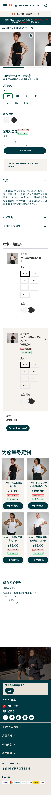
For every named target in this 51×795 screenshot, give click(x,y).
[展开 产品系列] (9, 736)
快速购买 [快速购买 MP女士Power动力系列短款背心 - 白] (38, 505)
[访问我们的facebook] (12, 717)
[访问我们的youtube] (25, 717)
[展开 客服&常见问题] (12, 727)
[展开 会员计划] (9, 753)
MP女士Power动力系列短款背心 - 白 (38, 485)
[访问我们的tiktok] (18, 717)
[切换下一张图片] (48, 49)
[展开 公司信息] (9, 744)
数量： (7, 136)
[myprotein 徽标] (24, 5)
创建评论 (10, 600)
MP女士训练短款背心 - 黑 (13, 485)
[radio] (8, 96)
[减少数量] (7, 142)
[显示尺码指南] (9, 85)
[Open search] (11, 5)
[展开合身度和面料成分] (25, 226)
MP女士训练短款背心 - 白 (20, 28)
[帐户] (38, 5)
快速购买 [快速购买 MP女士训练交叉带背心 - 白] (13, 560)
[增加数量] (24, 142)
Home (4, 28)
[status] (15, 142)
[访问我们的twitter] (31, 717)
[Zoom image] (31, 35)
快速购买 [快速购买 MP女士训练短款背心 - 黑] (13, 505)
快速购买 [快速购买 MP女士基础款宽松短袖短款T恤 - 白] (38, 560)
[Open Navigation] (5, 5)
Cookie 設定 (9, 699)
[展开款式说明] (25, 217)
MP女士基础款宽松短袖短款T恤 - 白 (38, 539)
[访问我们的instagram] (5, 717)
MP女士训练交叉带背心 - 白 (13, 539)
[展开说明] (25, 181)
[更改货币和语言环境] (25, 706)
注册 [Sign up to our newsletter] (9, 691)
